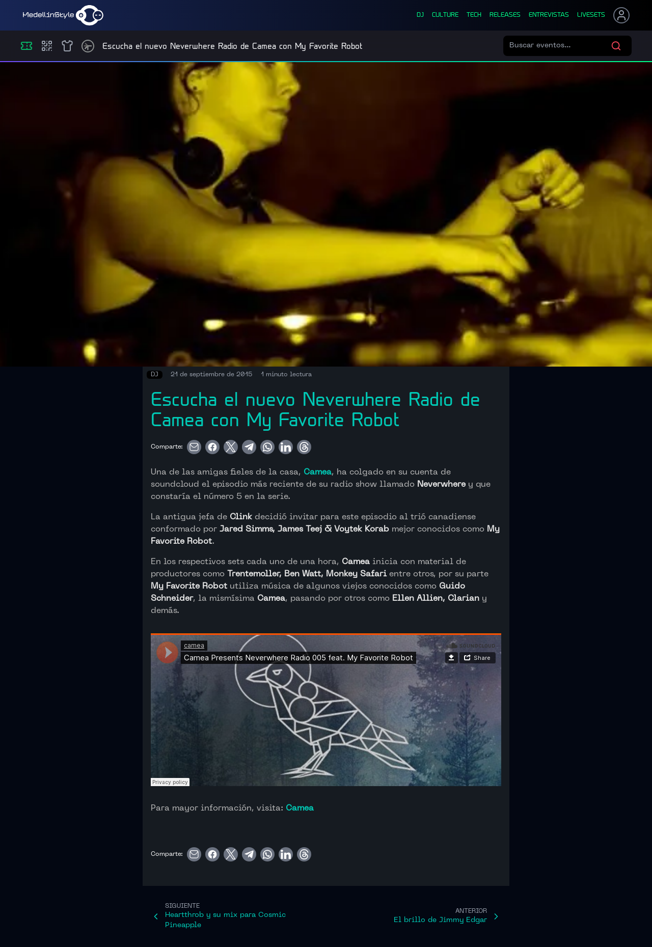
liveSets (591, 15)
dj (420, 15)
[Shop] (67, 46)
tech (474, 15)
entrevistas (549, 15)
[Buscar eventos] (560, 46)
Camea (318, 472)
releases (505, 15)
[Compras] (47, 46)
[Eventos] (26, 46)
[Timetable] (88, 46)
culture (445, 15)
